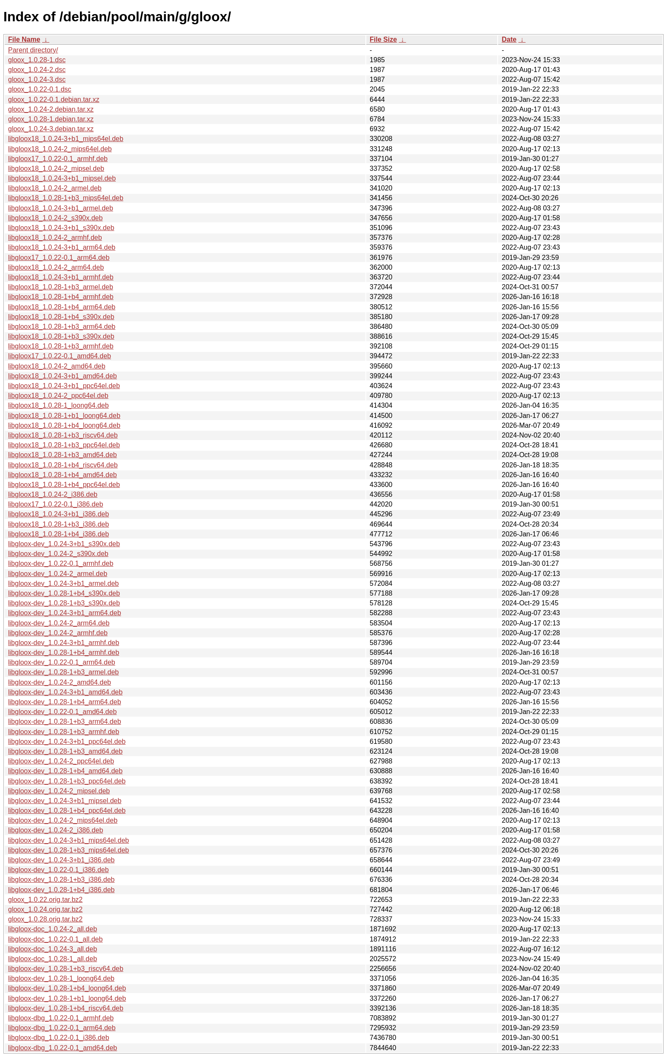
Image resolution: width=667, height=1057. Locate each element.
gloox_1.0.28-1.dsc (37, 59)
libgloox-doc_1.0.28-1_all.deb (52, 958)
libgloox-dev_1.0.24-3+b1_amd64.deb (65, 692)
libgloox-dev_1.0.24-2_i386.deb (55, 830)
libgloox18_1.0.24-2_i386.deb (52, 494)
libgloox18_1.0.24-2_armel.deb (55, 188)
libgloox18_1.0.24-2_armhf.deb (55, 237)
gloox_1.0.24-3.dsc (37, 79)
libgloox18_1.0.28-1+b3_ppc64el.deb (64, 445)
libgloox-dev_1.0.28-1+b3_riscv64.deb (65, 968)
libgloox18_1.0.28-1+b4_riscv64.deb (63, 465)
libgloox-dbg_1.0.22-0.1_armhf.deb (61, 1018)
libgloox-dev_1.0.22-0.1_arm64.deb (61, 662)
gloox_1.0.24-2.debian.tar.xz (51, 109)
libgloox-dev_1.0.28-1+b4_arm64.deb (64, 702)
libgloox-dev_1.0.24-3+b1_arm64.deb (64, 612)
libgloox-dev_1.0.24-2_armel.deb (57, 573)
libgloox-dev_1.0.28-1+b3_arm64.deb (64, 721)
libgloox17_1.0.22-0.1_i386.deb (55, 504)
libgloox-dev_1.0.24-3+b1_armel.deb (63, 583)
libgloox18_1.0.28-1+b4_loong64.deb (64, 425)
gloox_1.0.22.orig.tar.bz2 (45, 899)
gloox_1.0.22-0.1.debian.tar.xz (53, 99)
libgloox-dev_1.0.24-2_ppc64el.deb (61, 761)
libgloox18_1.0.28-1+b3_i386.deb (58, 524)
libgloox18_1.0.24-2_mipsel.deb (56, 168)
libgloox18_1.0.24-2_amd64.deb (56, 366)
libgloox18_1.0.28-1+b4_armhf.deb (61, 296)
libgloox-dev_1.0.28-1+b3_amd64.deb (65, 751)
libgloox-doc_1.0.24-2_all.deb (52, 929)
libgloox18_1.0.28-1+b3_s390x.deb (61, 336)
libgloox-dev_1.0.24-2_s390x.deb (58, 553)
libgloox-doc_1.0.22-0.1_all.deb (55, 939)
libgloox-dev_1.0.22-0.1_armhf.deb (60, 563)
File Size (383, 39)
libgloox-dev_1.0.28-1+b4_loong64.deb (67, 988)
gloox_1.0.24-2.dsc (37, 69)
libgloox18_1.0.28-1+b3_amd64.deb (62, 454)
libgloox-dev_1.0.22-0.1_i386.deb (58, 869)
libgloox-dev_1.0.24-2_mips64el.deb (62, 820)
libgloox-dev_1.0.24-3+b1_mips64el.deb (68, 840)
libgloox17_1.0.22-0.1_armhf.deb (58, 158)
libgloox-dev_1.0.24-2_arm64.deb (58, 623)
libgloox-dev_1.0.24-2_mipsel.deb (59, 791)
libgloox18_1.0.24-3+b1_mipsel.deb (62, 178)
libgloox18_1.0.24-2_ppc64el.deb (58, 395)
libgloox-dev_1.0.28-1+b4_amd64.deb (65, 771)
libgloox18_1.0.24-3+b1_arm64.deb (61, 247)
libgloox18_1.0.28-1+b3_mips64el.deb (65, 198)
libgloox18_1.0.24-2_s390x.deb (55, 218)
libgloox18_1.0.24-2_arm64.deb (56, 267)
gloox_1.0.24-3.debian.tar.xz (51, 128)
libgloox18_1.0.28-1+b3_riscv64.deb (63, 435)
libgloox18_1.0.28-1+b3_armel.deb (60, 287)
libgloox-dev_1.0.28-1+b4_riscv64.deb (65, 1008)
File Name (24, 39)
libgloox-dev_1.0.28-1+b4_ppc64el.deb (66, 810)
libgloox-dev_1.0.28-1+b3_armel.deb (63, 672)
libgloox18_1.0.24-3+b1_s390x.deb (61, 227)
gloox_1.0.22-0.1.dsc (39, 89)
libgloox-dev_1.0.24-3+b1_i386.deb (61, 860)
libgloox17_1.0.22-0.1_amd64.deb (59, 356)
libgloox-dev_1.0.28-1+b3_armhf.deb (63, 731)
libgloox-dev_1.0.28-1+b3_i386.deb (61, 879)
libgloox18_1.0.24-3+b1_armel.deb (60, 208)
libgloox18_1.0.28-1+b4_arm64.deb (61, 307)
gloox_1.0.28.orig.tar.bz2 (45, 919)
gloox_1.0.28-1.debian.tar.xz (51, 119)
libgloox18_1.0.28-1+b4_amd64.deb (62, 474)
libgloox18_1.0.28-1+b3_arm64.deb (61, 326)
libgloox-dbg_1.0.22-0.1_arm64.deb (62, 1027)
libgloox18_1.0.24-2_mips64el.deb (60, 149)
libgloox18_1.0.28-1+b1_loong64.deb (64, 415)
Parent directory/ (33, 50)
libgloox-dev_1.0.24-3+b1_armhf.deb (63, 642)
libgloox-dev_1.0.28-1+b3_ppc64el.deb (66, 781)
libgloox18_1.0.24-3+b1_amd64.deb (62, 376)
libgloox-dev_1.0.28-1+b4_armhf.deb (63, 652)
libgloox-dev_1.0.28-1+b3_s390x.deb (64, 603)
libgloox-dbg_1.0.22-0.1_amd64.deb (62, 1047)
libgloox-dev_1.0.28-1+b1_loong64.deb (67, 998)
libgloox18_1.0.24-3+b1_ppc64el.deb (64, 385)
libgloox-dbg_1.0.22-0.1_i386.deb (58, 1037)
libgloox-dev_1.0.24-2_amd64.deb (59, 682)
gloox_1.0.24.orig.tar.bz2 (45, 909)
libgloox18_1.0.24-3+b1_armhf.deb (61, 277)
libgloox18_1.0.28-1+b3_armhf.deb (61, 346)
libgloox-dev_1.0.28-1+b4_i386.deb (61, 889)
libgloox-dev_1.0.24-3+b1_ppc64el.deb (66, 741)
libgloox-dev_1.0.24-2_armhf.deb (58, 633)
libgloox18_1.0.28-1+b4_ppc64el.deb (64, 484)
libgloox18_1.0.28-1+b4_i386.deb (58, 534)
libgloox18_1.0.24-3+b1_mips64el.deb (65, 138)
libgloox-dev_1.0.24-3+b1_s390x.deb (64, 543)
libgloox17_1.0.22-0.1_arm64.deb (58, 257)
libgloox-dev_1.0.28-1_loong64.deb (61, 978)
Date (509, 39)
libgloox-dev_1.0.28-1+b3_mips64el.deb (68, 850)
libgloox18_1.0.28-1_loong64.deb (58, 405)
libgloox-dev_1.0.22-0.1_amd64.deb (62, 711)
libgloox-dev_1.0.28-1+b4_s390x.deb (64, 593)
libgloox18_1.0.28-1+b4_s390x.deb (61, 316)
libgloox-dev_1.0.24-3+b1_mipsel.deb (64, 800)
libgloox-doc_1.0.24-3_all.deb (52, 949)
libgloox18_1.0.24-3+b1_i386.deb (58, 514)
